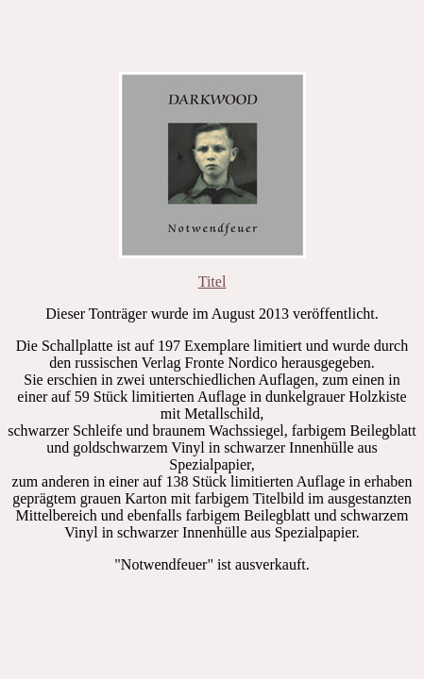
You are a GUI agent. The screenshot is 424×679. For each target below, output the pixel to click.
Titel (212, 281)
